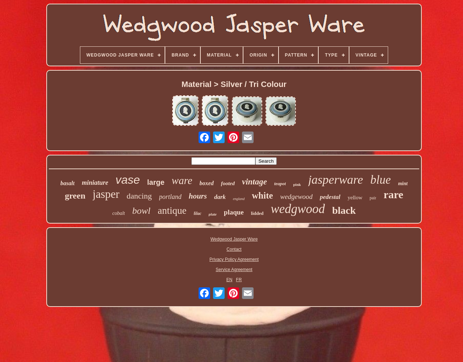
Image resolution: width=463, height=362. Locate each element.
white (262, 195)
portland (170, 196)
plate (213, 214)
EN (229, 279)
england (239, 199)
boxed (207, 183)
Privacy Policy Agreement (234, 259)
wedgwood (298, 209)
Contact (233, 249)
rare (393, 194)
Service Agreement (234, 269)
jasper (106, 194)
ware (182, 180)
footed (228, 183)
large (156, 182)
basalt (67, 183)
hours (198, 196)
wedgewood (296, 196)
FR (239, 279)
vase (127, 179)
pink (297, 184)
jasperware (335, 179)
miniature (95, 182)
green (75, 195)
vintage (254, 181)
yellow (355, 197)
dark (220, 197)
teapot (280, 183)
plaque (234, 212)
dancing (139, 195)
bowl (141, 210)
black (344, 210)
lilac (197, 213)
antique (172, 210)
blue (380, 179)
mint (402, 183)
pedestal (330, 197)
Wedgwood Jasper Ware (234, 239)
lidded (257, 213)
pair (373, 197)
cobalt (118, 213)
